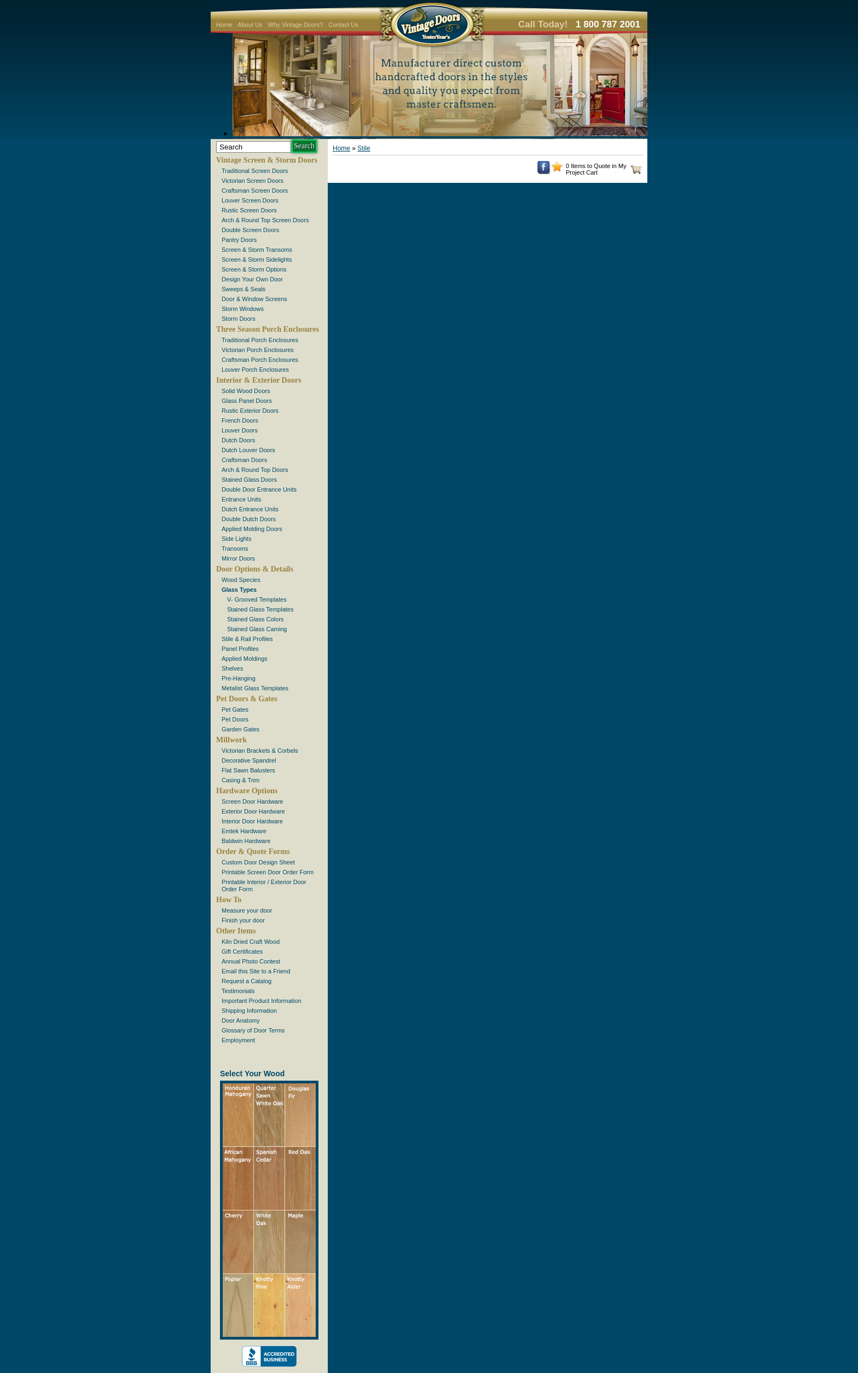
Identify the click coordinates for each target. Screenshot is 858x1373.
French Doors (240, 420)
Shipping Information (249, 1010)
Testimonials (238, 991)
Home (224, 24)
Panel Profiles (240, 648)
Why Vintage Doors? (295, 24)
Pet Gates (235, 709)
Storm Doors (239, 318)
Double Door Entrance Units (259, 489)
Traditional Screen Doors (255, 171)
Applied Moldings (245, 658)
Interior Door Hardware (252, 821)
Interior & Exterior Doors (258, 380)
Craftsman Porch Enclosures (260, 359)
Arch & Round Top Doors (255, 469)
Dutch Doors (238, 440)
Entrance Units (241, 499)
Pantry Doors (239, 239)
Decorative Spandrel (249, 760)
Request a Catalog (246, 981)
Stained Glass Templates (260, 609)
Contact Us (343, 24)
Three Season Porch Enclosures (267, 329)
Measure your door (247, 910)
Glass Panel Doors (247, 400)
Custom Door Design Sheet (258, 862)
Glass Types (239, 589)
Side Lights (236, 538)
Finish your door (243, 920)
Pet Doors (235, 719)
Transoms (235, 548)
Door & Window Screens (254, 299)
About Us (249, 24)
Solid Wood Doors (246, 391)
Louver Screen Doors (250, 200)
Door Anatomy (241, 1020)
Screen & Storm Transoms (257, 249)
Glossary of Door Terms (253, 1030)
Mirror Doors (238, 558)
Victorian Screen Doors (252, 180)
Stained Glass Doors (249, 479)
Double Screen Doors (250, 230)
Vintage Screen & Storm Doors (266, 160)
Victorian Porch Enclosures (258, 350)
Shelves (232, 668)
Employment (238, 1040)
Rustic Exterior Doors (250, 410)
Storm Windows (243, 308)
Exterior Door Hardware (253, 811)
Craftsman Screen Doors (255, 190)
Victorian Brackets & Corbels (260, 750)
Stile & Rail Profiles (247, 639)
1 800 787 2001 (608, 24)
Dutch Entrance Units (250, 509)
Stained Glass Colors (255, 619)
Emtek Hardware (244, 831)
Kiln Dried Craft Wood (251, 941)
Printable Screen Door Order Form (268, 872)
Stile (363, 148)
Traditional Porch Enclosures (260, 340)
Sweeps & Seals (243, 289)
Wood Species (241, 579)
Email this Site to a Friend (256, 971)
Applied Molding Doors (252, 529)
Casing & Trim (240, 780)
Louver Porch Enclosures (255, 369)
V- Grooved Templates (257, 599)
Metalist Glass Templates (255, 688)
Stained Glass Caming (257, 629)
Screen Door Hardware (252, 801)
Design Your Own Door (252, 279)
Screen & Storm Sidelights (257, 259)
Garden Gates (240, 729)
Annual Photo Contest (251, 961)
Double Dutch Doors (249, 519)
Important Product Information (262, 1000)
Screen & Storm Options (254, 269)
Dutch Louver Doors (248, 450)
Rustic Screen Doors (249, 210)
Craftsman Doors (244, 460)
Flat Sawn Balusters (248, 770)
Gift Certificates (242, 951)
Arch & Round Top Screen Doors (265, 220)
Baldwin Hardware (246, 841)
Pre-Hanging (239, 678)
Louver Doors (240, 430)
